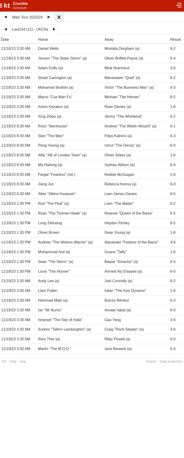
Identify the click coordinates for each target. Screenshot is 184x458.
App (23, 361)
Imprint (151, 361)
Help (13, 361)
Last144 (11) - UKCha (30, 29)
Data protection (171, 361)
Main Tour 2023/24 (27, 17)
